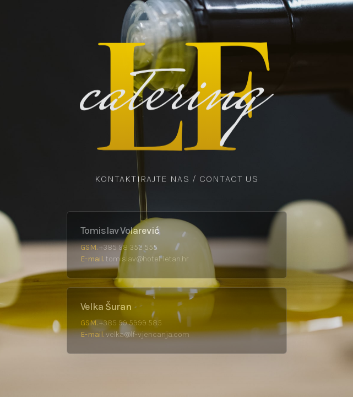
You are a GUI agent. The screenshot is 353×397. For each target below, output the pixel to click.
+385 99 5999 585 (130, 323)
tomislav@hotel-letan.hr (147, 259)
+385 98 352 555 (128, 247)
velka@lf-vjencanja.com (147, 334)
